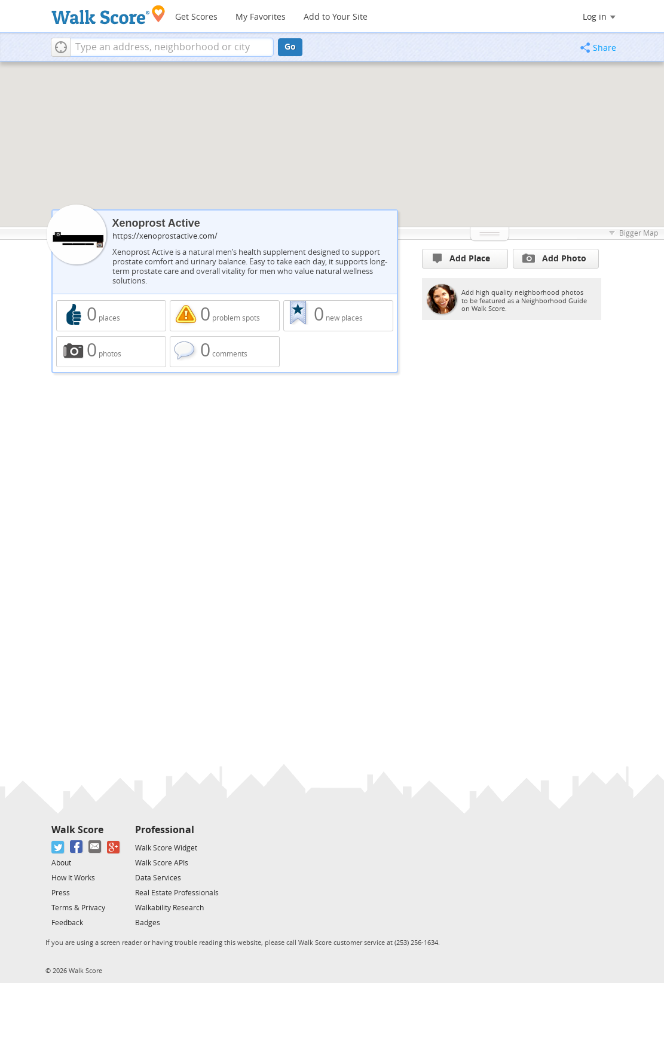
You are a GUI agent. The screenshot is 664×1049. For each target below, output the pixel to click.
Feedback (67, 923)
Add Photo (554, 258)
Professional (164, 829)
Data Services (158, 878)
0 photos (111, 352)
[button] (61, 47)
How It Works (73, 878)
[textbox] (172, 47)
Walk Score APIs (161, 863)
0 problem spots (224, 316)
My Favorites (260, 17)
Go (290, 47)
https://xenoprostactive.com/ (165, 235)
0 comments (224, 352)
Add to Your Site (336, 17)
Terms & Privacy (78, 908)
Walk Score (77, 829)
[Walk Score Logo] (108, 15)
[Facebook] (77, 847)
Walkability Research (169, 908)
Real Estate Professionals (177, 893)
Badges (147, 923)
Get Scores (196, 17)
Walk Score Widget (166, 848)
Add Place (461, 259)
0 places (111, 316)
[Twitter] (58, 847)
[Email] (95, 847)
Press (60, 893)
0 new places (338, 316)
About (61, 863)
